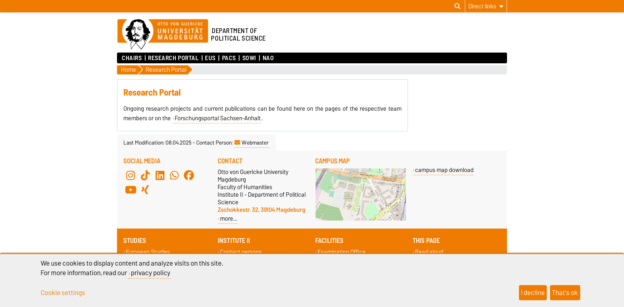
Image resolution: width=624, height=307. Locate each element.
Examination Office (342, 252)
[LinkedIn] (160, 175)
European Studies (148, 252)
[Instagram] (130, 175)
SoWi (249, 58)
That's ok (565, 292)
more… (228, 218)
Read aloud (429, 252)
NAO (268, 58)
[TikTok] (145, 175)
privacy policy (150, 272)
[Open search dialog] (457, 6)
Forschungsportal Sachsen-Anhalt (218, 118)
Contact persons (241, 252)
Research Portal (173, 58)
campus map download (444, 170)
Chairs (132, 58)
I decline (533, 292)
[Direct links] (486, 6)
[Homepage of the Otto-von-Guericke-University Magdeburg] (163, 35)
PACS (229, 58)
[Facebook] (189, 175)
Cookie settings (63, 292)
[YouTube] (130, 189)
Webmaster (251, 142)
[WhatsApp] (174, 175)
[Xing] (145, 189)
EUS (210, 58)
